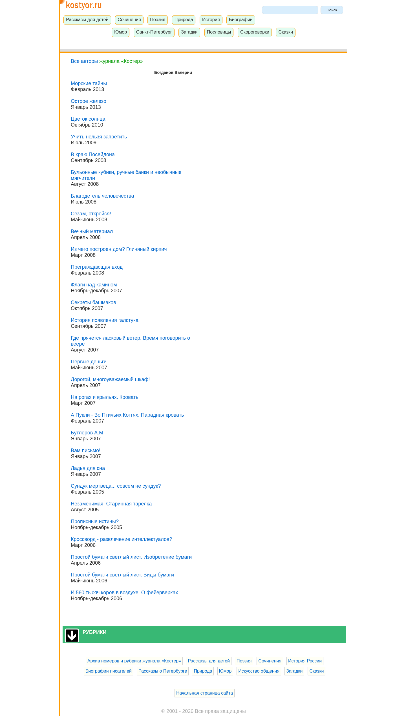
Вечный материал (92, 231)
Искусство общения (258, 671)
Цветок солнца (88, 119)
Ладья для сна (88, 468)
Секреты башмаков (93, 302)
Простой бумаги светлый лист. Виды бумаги (122, 575)
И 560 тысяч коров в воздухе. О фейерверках (124, 592)
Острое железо (88, 101)
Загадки (189, 31)
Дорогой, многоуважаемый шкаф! (110, 379)
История (211, 19)
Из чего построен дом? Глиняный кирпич (119, 249)
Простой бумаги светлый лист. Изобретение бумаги (131, 557)
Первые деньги (89, 361)
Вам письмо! (85, 450)
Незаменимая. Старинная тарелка (111, 504)
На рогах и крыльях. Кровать (104, 397)
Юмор (120, 31)
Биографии (241, 19)
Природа (184, 19)
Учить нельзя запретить (99, 137)
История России (305, 660)
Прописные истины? (95, 521)
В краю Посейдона (93, 154)
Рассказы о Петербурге (162, 671)
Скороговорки (254, 31)
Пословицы (219, 31)
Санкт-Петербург (154, 31)
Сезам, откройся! (91, 213)
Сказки (285, 31)
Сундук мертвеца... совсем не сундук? (116, 486)
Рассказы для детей (87, 19)
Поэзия (157, 19)
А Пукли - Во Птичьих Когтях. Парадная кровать (127, 415)
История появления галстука (104, 320)
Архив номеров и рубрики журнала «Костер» (134, 660)
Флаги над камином (94, 285)
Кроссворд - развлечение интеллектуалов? (121, 539)
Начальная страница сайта (204, 693)
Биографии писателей (108, 671)
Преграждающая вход (97, 267)
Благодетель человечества (102, 196)
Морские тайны (89, 83)
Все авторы (84, 61)
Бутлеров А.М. (88, 433)
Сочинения (129, 19)
